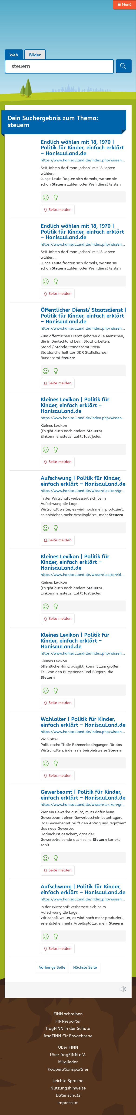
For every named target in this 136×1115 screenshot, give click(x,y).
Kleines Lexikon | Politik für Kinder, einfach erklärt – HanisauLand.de (75, 405)
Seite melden (57, 210)
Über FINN (68, 1047)
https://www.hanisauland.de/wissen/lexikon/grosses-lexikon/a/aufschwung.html (83, 491)
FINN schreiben (68, 1014)
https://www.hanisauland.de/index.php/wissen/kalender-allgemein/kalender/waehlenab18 (83, 160)
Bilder (35, 55)
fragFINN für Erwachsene (68, 1036)
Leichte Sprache (68, 1081)
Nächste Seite (85, 967)
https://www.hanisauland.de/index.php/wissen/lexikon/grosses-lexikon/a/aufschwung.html (83, 899)
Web (14, 55)
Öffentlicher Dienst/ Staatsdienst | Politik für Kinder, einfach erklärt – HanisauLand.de (83, 316)
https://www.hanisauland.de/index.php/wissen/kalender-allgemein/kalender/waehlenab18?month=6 (83, 244)
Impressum (68, 1103)
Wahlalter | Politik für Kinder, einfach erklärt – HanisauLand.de (83, 722)
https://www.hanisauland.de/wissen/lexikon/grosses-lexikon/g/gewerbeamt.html (83, 805)
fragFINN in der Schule (68, 1028)
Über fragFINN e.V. (68, 1055)
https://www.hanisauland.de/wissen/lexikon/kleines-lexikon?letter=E (83, 575)
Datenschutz (68, 1095)
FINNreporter (68, 1021)
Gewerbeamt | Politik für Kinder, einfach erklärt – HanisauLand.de (83, 795)
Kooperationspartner (68, 1069)
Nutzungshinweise (68, 1088)
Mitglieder (68, 1062)
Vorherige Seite (52, 967)
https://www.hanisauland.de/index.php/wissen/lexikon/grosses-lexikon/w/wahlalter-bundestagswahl (83, 732)
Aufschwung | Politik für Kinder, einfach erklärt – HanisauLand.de (83, 481)
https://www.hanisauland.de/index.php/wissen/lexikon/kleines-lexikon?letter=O (83, 653)
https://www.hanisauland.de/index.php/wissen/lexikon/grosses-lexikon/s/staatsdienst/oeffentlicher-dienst (83, 328)
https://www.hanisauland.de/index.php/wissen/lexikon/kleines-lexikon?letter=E (83, 418)
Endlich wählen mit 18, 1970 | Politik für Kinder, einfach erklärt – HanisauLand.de (82, 148)
